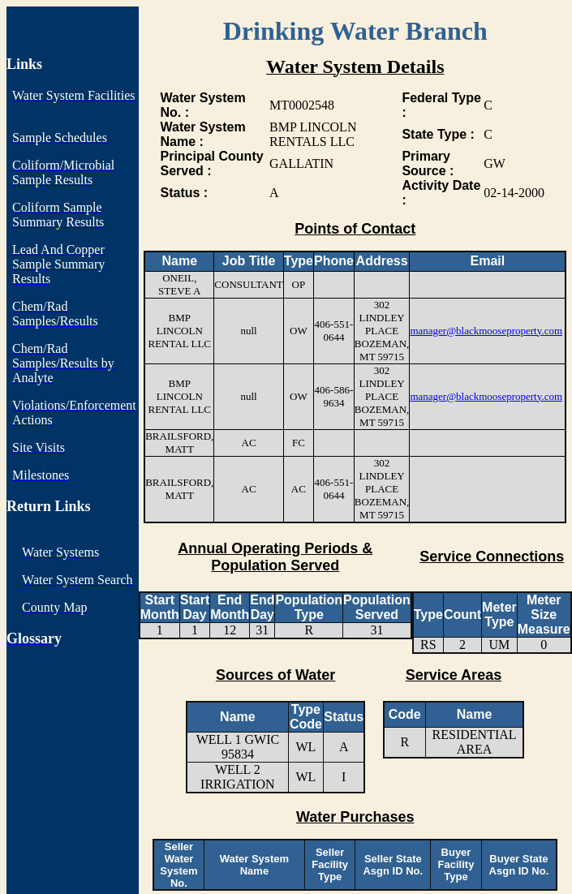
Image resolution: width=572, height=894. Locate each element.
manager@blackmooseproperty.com (486, 331)
